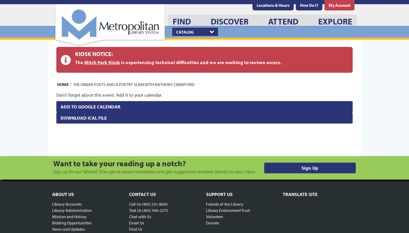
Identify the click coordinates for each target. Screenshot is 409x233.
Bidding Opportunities (72, 222)
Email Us (136, 222)
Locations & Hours (273, 5)
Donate (212, 222)
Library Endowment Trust (228, 210)
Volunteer (214, 216)
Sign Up (310, 168)
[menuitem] (273, 5)
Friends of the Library (224, 204)
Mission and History (69, 216)
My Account (339, 5)
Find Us (135, 229)
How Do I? (309, 5)
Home (63, 84)
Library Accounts (67, 204)
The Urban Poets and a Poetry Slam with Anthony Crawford (134, 84)
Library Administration (72, 210)
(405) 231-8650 (154, 204)
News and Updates (68, 229)
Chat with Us (140, 216)
